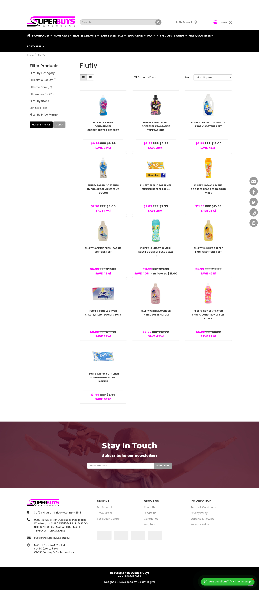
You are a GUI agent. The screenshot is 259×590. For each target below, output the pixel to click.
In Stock (39, 108)
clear (59, 124)
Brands (180, 35)
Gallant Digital (146, 582)
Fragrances (42, 35)
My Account (104, 507)
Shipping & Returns (202, 519)
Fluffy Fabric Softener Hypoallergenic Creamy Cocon (103, 189)
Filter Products (44, 66)
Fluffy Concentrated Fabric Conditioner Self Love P (208, 315)
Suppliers (149, 524)
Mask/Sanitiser (201, 35)
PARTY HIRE (35, 46)
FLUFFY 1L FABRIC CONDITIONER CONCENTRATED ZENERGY (103, 126)
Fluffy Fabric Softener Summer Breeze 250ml (155, 187)
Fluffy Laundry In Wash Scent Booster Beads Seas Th (155, 252)
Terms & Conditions (203, 507)
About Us (149, 507)
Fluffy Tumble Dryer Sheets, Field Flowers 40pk (103, 313)
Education (137, 35)
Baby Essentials (113, 35)
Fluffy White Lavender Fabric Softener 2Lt (156, 313)
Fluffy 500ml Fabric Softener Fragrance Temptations (156, 126)
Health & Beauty (86, 35)
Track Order (104, 513)
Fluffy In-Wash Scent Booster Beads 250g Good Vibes (208, 189)
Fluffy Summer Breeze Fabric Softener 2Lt (208, 250)
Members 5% (43, 94)
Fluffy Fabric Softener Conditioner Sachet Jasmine (103, 378)
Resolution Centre (108, 519)
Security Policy (200, 524)
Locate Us (150, 513)
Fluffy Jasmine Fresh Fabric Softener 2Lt (103, 250)
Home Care (62, 35)
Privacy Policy (199, 513)
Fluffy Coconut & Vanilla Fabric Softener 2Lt (208, 124)
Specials (166, 35)
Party (152, 35)
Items (220, 22)
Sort (188, 77)
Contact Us (151, 519)
